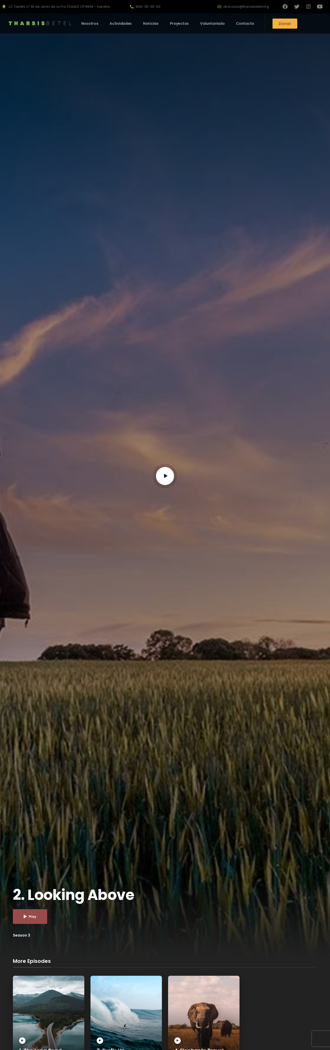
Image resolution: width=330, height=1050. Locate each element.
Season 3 (21, 935)
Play (30, 916)
